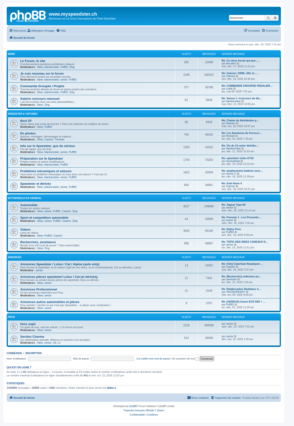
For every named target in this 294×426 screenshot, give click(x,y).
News (11, 54)
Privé (11, 317)
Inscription (33, 353)
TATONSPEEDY (235, 291)
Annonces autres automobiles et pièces (49, 302)
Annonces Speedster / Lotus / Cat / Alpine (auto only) (59, 264)
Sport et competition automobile (44, 217)
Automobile (29, 205)
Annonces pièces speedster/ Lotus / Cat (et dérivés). (59, 277)
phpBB (132, 406)
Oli (54, 342)
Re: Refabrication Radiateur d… (241, 289)
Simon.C (231, 173)
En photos (27, 133)
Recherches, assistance (38, 242)
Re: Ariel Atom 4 (232, 183)
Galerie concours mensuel (40, 98)
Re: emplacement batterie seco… (242, 170)
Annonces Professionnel (38, 289)
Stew (40, 67)
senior (64, 79)
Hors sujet (28, 324)
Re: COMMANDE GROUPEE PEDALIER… (247, 85)
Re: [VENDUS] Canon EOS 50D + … (243, 301)
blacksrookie (52, 67)
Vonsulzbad (233, 161)
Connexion (14, 353)
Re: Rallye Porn (231, 229)
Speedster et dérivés (35, 183)
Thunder (60, 139)
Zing (72, 67)
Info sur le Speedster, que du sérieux (47, 146)
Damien (230, 123)
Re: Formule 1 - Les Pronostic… (241, 217)
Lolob (229, 88)
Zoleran (230, 76)
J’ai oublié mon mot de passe (153, 358)
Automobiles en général (25, 198)
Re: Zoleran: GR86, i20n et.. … (240, 73)
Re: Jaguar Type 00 (233, 204)
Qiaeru (160, 410)
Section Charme (32, 336)
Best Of (25, 121)
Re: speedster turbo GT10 (238, 158)
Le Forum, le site (32, 61)
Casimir (49, 139)
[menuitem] (41, 30)
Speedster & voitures (22, 114)
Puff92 (64, 67)
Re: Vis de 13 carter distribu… (240, 145)
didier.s (111, 387)
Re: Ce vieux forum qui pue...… (241, 60)
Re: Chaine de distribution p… (240, 120)
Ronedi (230, 135)
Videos (25, 229)
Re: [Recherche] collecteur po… (241, 276)
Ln (59, 342)
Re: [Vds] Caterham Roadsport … (242, 263)
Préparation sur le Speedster (41, 158)
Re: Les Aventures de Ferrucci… (242, 133)
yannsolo (231, 279)
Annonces (14, 257)
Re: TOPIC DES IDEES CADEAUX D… (245, 241)
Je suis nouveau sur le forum (42, 73)
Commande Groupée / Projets (42, 86)
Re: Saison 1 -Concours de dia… (242, 98)
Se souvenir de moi (185, 358)
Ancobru (231, 63)
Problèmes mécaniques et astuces (46, 171)
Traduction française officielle (138, 410)
